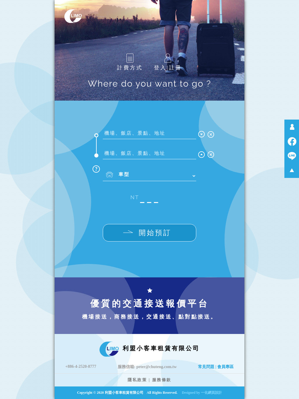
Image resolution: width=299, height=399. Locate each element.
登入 (160, 68)
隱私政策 (137, 380)
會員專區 (225, 367)
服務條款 (161, 380)
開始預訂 (147, 233)
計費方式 (130, 62)
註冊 (175, 68)
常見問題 (206, 367)
